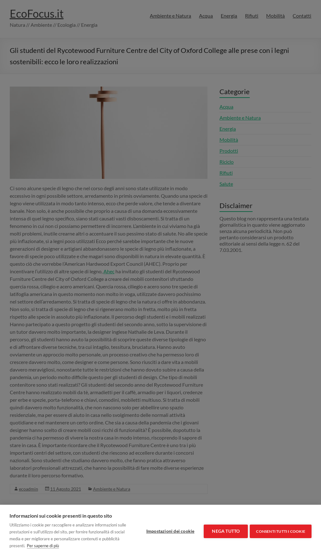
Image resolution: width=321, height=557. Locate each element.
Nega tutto (224, 530)
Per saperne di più (61, 545)
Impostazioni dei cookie (169, 530)
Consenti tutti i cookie (280, 530)
